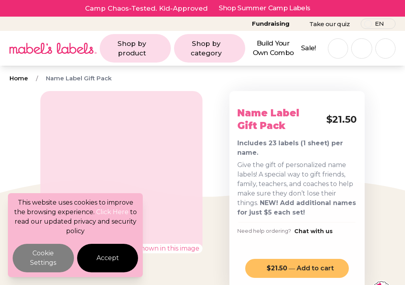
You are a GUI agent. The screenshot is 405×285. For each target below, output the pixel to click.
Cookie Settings (43, 257)
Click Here (112, 212)
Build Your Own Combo (273, 48)
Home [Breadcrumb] (18, 78)
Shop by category (216, 48)
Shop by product (142, 48)
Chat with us (313, 231)
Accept (108, 258)
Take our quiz (329, 24)
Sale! (308, 48)
